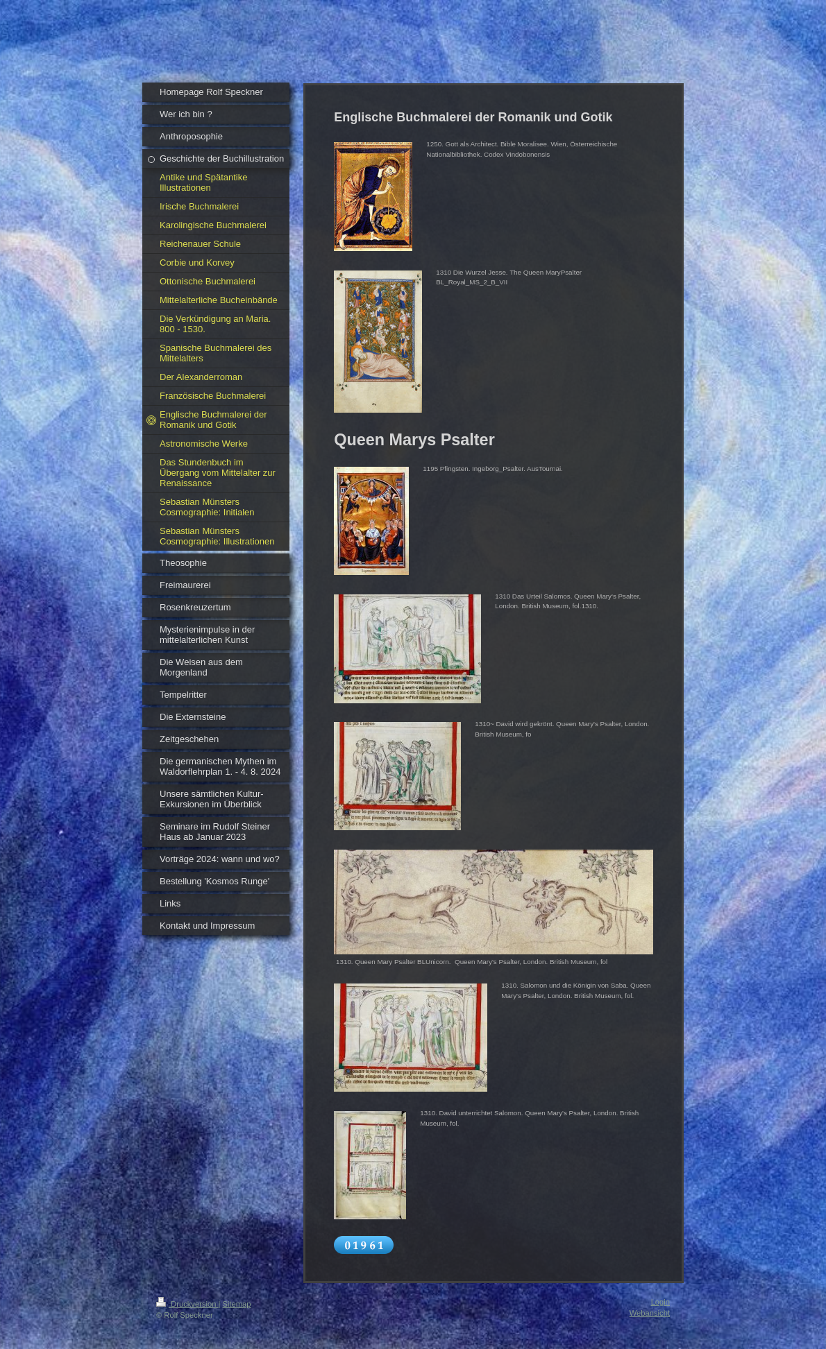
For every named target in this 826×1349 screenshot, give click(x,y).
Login (660, 1302)
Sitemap (237, 1304)
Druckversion (187, 1304)
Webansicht (650, 1313)
